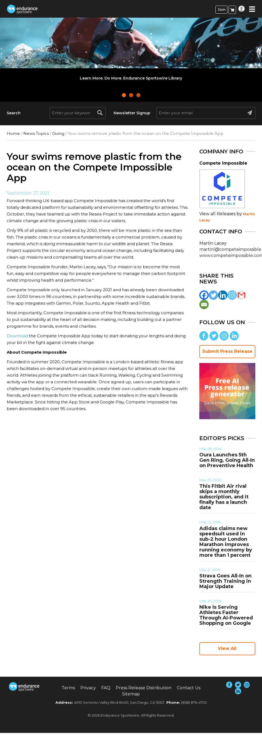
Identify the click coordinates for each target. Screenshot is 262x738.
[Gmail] (241, 295)
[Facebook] (204, 295)
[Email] (204, 304)
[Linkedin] (222, 295)
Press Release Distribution (143, 687)
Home (13, 133)
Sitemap (131, 694)
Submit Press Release (227, 351)
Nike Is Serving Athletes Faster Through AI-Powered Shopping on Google (226, 615)
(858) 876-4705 (194, 702)
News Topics (36, 133)
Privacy (88, 687)
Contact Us (188, 687)
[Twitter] (213, 295)
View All (227, 648)
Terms (68, 687)
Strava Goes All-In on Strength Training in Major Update (225, 581)
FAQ (105, 687)
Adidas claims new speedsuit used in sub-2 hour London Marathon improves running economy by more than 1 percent (225, 541)
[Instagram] (232, 295)
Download (17, 335)
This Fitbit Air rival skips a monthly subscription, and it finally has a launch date (224, 496)
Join (221, 9)
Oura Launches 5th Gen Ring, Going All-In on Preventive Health (227, 460)
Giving (58, 133)
